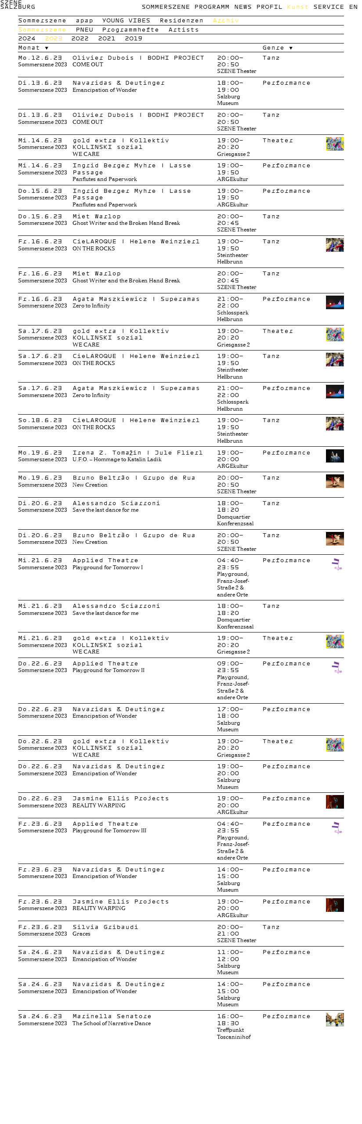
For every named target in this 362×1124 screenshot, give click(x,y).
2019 (133, 38)
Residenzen (181, 20)
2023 (53, 38)
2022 (80, 38)
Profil (269, 7)
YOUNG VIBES (126, 20)
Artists (183, 29)
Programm (211, 7)
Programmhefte (130, 29)
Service (328, 7)
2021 (107, 38)
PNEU (84, 29)
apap (84, 20)
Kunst (298, 7)
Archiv (226, 20)
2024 (27, 38)
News (243, 7)
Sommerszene (165, 7)
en (353, 7)
